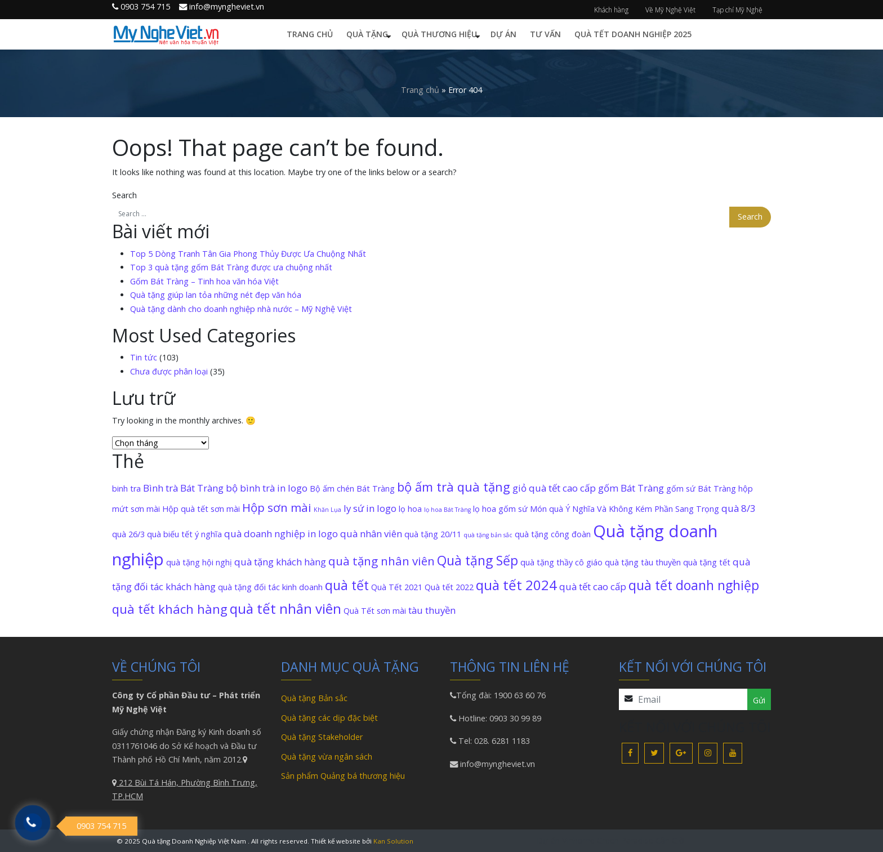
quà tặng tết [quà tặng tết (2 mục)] (706, 562)
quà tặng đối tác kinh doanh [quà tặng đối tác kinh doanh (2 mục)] (270, 587)
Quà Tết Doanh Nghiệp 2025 (633, 34)
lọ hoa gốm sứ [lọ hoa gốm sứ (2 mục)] (500, 508)
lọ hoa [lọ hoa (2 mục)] (410, 508)
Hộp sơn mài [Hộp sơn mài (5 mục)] (276, 507)
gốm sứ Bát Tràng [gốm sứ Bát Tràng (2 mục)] (701, 488)
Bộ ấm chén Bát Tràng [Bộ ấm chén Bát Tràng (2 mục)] (352, 488)
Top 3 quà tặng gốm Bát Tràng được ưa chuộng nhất (231, 267)
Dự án (503, 34)
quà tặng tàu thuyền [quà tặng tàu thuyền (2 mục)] (643, 562)
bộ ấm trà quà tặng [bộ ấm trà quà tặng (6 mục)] (453, 486)
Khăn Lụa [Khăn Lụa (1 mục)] (327, 510)
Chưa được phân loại (169, 371)
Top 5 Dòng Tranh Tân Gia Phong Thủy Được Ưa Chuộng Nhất (248, 253)
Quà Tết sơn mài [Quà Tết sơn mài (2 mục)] (375, 610)
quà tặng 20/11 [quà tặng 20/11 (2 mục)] (432, 534)
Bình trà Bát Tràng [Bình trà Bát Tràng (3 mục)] (183, 487)
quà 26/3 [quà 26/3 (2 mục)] (128, 534)
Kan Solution (393, 841)
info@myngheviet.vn (496, 764)
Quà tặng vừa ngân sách (326, 756)
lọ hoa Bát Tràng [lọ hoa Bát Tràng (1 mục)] (447, 510)
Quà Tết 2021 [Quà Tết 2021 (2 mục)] (396, 587)
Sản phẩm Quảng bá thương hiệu (343, 775)
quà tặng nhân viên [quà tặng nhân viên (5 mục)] (381, 561)
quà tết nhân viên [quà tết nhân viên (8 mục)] (285, 608)
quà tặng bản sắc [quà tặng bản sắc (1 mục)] (487, 535)
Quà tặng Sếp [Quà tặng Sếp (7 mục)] (477, 560)
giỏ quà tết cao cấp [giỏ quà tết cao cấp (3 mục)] (554, 487)
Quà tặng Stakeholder (322, 736)
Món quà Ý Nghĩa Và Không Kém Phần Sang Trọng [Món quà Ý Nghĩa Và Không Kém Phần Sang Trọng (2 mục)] (624, 508)
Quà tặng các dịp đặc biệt (329, 717)
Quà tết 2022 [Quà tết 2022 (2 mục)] (449, 587)
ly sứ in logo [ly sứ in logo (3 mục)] (370, 508)
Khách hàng (611, 10)
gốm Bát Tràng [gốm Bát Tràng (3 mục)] (631, 487)
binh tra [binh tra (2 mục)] (126, 488)
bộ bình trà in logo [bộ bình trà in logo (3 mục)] (266, 487)
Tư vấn (545, 34)
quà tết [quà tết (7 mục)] (347, 585)
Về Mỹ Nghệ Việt (670, 10)
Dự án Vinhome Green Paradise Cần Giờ (610, 840)
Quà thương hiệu (439, 34)
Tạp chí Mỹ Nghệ (737, 10)
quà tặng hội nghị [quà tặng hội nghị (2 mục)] (199, 562)
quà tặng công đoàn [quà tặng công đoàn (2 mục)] (553, 534)
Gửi (759, 700)
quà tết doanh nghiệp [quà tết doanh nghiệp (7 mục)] (693, 585)
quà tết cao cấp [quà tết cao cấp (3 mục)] (592, 586)
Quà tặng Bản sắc (314, 698)
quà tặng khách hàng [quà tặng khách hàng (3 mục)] (280, 561)
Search (124, 195)
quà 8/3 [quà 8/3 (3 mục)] (738, 508)
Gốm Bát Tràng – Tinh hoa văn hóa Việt (204, 281)
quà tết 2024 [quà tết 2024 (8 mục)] (516, 585)
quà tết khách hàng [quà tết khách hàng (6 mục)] (170, 608)
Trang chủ (310, 34)
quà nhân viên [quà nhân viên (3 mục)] (371, 533)
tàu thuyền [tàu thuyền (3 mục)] (432, 610)
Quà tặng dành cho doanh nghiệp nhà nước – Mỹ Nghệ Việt (241, 309)
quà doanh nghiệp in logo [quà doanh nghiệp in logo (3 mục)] (281, 533)
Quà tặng (367, 34)
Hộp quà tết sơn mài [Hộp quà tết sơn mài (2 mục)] (201, 508)
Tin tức (143, 357)
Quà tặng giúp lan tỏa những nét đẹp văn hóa (215, 294)
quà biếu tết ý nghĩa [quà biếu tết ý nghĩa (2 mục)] (184, 534)
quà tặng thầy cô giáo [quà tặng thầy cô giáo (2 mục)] (561, 562)
